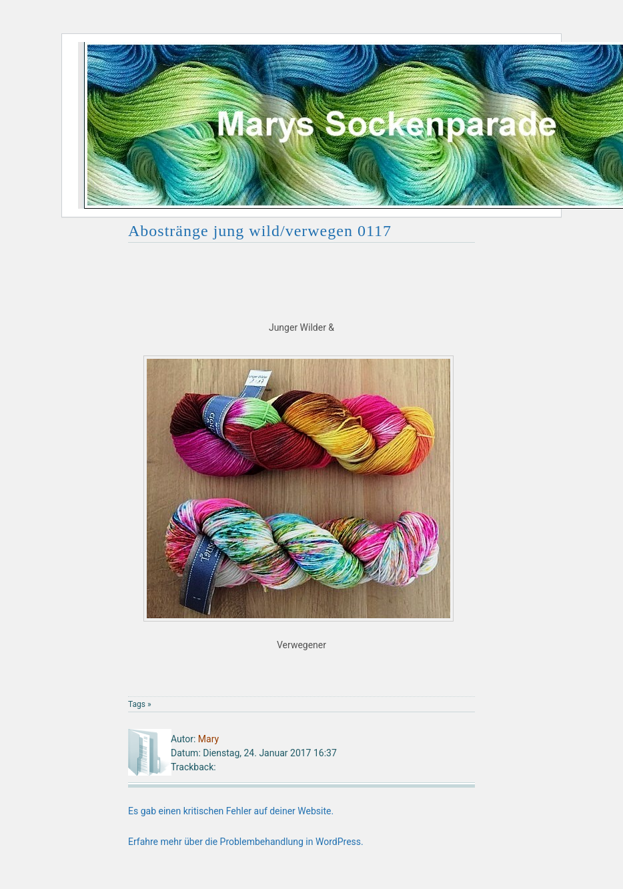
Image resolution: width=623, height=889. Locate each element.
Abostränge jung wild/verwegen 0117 (260, 230)
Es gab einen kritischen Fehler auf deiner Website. (231, 811)
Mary (208, 739)
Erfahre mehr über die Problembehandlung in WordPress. (246, 841)
